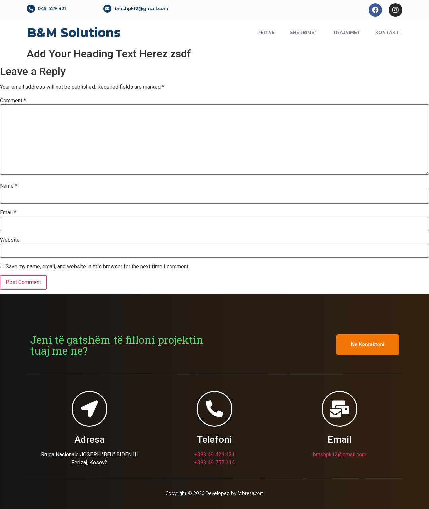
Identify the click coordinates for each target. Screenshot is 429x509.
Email (8, 212)
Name (8, 186)
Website (10, 240)
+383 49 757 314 (214, 462)
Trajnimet (346, 32)
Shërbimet (304, 32)
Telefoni (214, 439)
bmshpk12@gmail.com (141, 8)
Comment (13, 100)
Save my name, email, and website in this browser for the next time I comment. (97, 266)
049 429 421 (52, 8)
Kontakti (388, 32)
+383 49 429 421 (214, 454)
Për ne (266, 32)
